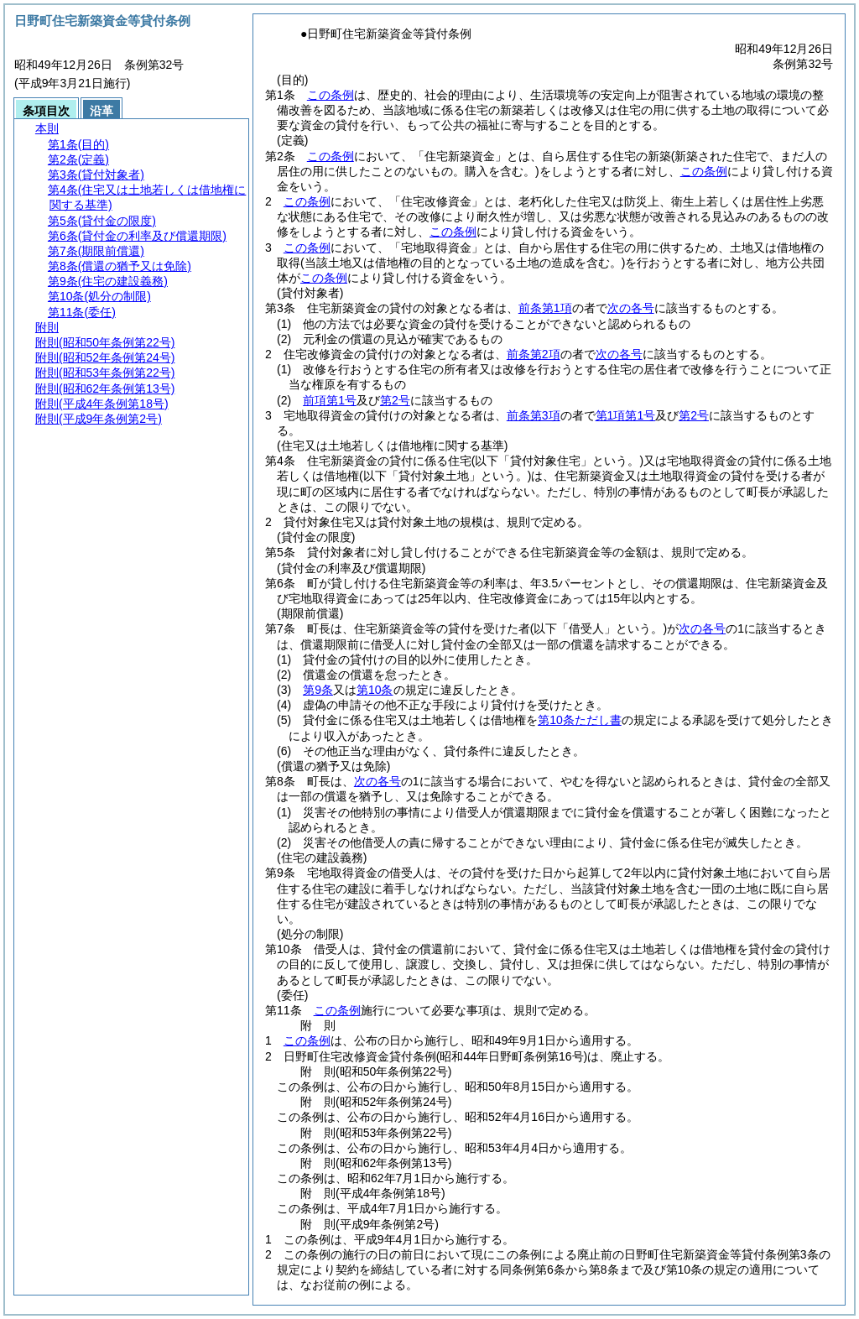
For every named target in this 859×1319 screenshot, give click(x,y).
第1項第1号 (626, 415)
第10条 (375, 689)
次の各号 (630, 308)
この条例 (330, 95)
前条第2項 (533, 354)
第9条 (318, 689)
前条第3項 (533, 415)
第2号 (395, 400)
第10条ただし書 (580, 720)
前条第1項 (545, 308)
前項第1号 (330, 400)
